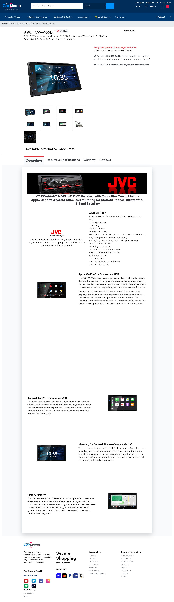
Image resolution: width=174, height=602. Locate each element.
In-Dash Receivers (20, 23)
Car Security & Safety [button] (63, 17)
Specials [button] (164, 17)
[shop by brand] (94, 6)
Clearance (92, 555)
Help (137, 6)
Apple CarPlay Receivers (43, 23)
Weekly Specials (94, 570)
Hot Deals (92, 558)
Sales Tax (27, 596)
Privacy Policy (29, 593)
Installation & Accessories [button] (38, 17)
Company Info (126, 570)
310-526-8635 (165, 3)
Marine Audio (84, 17)
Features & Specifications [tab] (63, 159)
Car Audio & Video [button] (13, 17)
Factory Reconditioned (97, 573)
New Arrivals (93, 561)
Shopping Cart (126, 558)
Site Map (124, 576)
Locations (124, 573)
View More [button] (120, 17)
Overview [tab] (34, 160)
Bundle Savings (102, 17)
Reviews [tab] (105, 159)
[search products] (57, 6)
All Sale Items (93, 564)
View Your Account (128, 555)
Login (151, 6)
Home (5, 23)
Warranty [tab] (89, 159)
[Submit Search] (110, 6)
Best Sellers (93, 567)
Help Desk (125, 567)
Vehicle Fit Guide (127, 561)
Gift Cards (124, 564)
